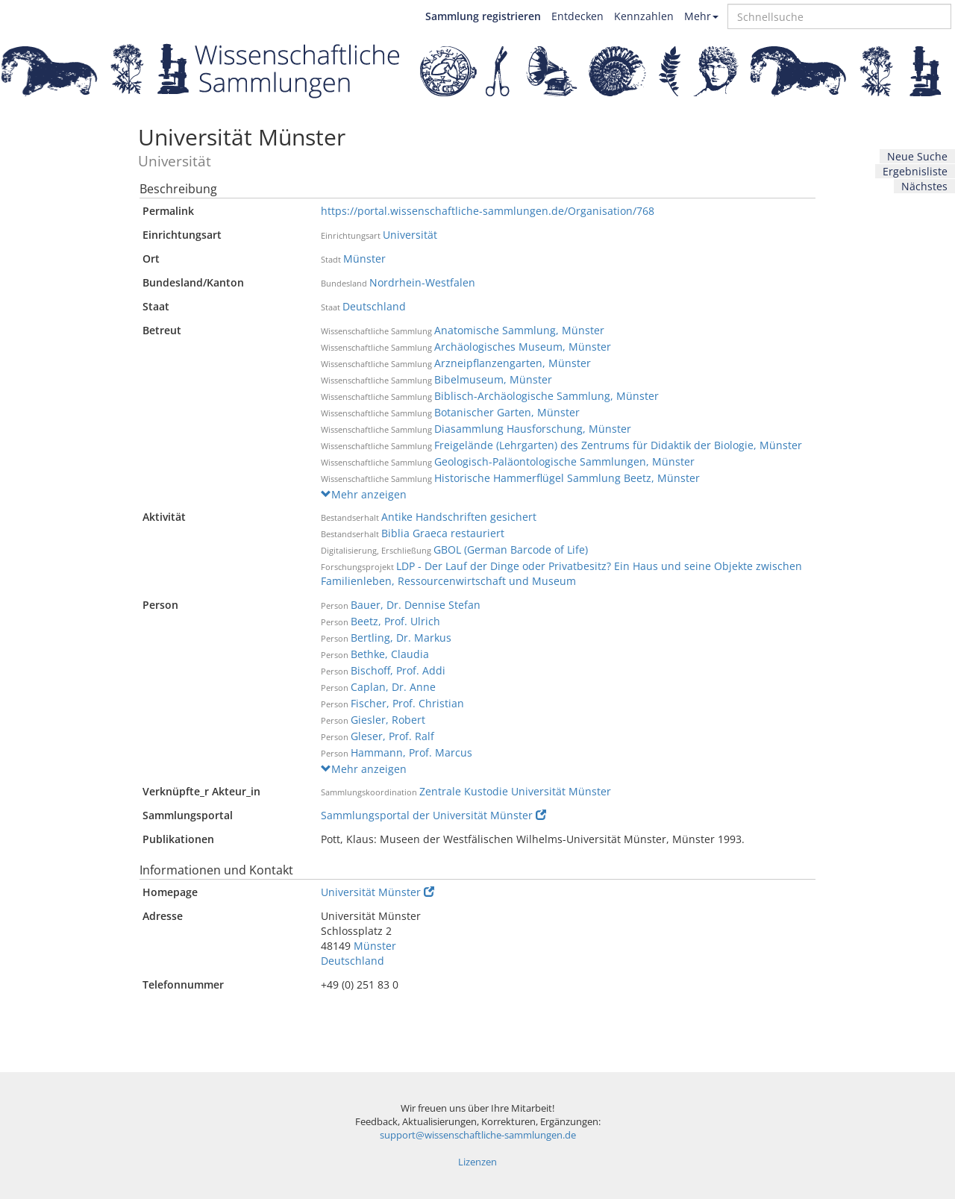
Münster (364, 258)
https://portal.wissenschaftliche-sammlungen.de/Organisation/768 (487, 211)
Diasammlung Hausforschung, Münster (532, 429)
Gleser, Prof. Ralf (392, 736)
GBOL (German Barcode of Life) (510, 549)
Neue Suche (917, 156)
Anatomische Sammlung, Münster (519, 330)
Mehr (701, 16)
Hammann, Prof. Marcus (411, 752)
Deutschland (374, 306)
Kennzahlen (644, 16)
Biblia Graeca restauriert (442, 533)
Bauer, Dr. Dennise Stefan (415, 605)
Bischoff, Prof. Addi (398, 670)
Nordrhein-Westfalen (422, 282)
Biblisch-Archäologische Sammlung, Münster (546, 396)
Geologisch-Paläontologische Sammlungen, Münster (564, 461)
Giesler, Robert (388, 720)
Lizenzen (477, 1162)
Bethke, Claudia (390, 654)
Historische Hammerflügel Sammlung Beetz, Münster (567, 478)
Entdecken (577, 16)
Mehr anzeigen (364, 494)
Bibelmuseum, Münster (493, 379)
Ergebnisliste (915, 171)
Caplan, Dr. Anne (393, 687)
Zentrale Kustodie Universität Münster (515, 791)
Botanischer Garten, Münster (507, 412)
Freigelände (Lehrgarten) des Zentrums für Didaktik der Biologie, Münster (618, 445)
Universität (410, 235)
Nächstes (924, 186)
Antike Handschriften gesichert (458, 517)
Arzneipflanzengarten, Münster (512, 363)
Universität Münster (377, 892)
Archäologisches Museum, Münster (522, 346)
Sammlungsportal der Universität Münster (433, 815)
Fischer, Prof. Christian (407, 703)
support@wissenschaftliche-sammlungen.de (478, 1135)
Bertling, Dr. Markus (401, 637)
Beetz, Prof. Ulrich (395, 621)
